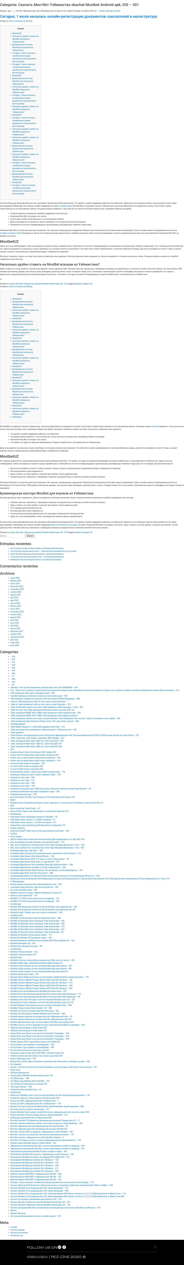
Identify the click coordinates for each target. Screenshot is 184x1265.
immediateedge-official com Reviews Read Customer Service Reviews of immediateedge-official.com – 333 (55, 876)
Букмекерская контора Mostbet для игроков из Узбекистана (22, 47)
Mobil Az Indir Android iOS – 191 (23, 895)
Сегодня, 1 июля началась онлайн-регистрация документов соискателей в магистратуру (78, 16)
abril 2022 (14, 626)
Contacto (174, 8)
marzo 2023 (15, 603)
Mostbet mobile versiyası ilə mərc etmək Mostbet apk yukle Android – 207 (41, 966)
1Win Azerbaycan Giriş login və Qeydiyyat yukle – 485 (32, 693)
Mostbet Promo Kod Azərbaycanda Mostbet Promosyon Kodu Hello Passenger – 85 (45, 997)
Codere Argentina (17, 828)
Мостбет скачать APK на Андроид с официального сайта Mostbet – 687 (41, 1132)
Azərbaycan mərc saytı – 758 (22, 786)
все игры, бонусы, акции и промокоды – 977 (29, 1109)
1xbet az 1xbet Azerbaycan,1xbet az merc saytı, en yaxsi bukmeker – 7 (39, 701)
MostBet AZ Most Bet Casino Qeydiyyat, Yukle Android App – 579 (37, 926)
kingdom (77, 284)
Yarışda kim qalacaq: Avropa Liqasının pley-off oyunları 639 (34, 1098)
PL (47, 1257)
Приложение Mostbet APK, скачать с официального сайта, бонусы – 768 (42, 1154)
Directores (120, 8)
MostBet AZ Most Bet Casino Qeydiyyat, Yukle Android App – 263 (37, 921)
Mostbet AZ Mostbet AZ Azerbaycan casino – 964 (31, 938)
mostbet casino (66, 206)
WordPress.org (16, 1235)
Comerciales (134, 8)
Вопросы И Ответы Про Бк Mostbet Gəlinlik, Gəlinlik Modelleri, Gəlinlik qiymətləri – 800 (47, 1106)
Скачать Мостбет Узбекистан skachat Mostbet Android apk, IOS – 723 (40, 1205)
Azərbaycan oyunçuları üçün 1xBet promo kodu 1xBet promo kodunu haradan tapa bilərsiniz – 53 (50, 789)
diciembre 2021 (16, 631)
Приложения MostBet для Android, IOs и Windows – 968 (34, 1171)
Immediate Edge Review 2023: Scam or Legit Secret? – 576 (34, 862)
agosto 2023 (15, 595)
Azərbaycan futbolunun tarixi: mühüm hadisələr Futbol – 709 (35, 775)
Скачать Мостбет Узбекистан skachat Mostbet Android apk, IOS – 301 (40, 1202)
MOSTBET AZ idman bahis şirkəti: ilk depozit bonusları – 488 (35, 918)
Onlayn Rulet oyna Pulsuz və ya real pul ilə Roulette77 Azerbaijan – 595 (39, 1039)
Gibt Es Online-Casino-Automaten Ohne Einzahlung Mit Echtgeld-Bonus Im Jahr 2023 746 (47, 839)
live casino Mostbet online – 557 (23, 890)
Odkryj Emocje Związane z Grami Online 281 (28, 1028)
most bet (155, 426)
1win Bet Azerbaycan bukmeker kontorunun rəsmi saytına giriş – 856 (38, 696)
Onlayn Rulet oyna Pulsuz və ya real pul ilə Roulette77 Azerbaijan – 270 (39, 1036)
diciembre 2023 (16, 586)
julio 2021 (14, 640)
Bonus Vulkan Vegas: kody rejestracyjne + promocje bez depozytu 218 (39, 811)
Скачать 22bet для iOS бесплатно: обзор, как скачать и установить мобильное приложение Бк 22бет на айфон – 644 (61, 1185)
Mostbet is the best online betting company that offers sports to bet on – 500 (42, 960)
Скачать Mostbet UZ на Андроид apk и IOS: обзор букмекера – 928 (39, 1191)
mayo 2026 (15, 578)
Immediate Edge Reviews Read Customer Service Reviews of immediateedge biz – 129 (46, 870)
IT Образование (17, 881)
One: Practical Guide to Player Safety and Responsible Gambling (36, 548)
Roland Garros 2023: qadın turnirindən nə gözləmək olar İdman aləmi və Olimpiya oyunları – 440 (50, 1061)
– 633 (12, 665)
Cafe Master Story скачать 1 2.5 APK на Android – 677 (33, 822)
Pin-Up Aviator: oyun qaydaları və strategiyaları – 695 (32, 1047)
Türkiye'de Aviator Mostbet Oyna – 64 (25, 1089)
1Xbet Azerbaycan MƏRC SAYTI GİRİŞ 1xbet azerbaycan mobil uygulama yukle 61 (44, 715)
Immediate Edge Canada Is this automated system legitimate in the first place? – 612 (45, 853)
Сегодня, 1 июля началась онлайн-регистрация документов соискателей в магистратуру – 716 (52, 1182)
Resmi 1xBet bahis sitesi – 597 (23, 1059)
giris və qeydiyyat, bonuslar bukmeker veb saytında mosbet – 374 (37, 842)
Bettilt (12, 800)
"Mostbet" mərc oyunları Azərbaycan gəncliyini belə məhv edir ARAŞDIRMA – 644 (44, 687)
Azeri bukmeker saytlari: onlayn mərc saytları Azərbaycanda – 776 (37, 772)
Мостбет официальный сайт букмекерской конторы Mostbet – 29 (39, 1126)
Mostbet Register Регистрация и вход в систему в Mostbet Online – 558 (41, 1005)
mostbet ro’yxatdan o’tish (10, 233)
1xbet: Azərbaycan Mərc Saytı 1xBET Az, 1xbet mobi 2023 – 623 (37, 741)
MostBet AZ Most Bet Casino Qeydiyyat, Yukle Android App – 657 (37, 929)
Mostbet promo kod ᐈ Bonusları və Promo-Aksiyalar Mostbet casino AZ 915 (41, 1002)
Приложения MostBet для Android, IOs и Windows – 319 (34, 1163)
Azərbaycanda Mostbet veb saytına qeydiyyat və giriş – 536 (34, 791)
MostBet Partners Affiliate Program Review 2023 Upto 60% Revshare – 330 (41, 985)
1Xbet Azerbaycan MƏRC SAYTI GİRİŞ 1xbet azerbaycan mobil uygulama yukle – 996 (45, 713)
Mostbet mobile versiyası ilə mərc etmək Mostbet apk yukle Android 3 (39, 971)
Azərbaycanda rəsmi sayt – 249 (23, 794)
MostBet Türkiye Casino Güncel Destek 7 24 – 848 (31, 1008)
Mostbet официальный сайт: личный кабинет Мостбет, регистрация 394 (42, 1022)
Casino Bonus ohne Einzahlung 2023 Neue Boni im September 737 (38, 825)
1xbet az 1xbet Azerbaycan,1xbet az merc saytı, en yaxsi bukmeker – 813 (40, 704)
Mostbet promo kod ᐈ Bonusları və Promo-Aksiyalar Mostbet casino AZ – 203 (42, 999)
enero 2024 (15, 583)
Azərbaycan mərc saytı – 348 (22, 783)
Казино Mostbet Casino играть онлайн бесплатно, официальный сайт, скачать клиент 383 (49, 1112)
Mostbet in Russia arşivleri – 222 (24, 952)
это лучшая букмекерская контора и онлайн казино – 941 (35, 1216)
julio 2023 (14, 597)
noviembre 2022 (17, 612)
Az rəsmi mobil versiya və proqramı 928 (26, 769)
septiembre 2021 (17, 637)
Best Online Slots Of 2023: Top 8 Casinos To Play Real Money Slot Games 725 (42, 797)
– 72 (12, 676)
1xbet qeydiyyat (16, 732)
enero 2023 (15, 609)
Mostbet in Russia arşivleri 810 (23, 954)
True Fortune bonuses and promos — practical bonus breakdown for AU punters (43, 551)
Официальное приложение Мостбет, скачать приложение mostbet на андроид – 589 (47, 1146)
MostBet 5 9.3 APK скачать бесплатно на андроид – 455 (34, 901)
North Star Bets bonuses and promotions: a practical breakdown (37, 554)
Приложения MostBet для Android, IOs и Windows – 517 (34, 1168)
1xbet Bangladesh (17, 724)
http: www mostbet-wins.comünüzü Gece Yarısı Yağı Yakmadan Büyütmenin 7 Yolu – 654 (47, 845)
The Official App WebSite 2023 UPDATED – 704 (30, 1081)
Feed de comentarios (19, 1233)
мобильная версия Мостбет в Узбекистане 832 (31, 1118)
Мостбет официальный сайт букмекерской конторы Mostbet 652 (38, 1129)
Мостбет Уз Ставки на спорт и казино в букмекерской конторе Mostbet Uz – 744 (45, 1140)
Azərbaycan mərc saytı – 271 (22, 780)
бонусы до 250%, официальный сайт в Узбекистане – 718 (35, 1103)
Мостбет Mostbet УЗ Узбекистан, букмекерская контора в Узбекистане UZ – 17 (45, 1120)
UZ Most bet (15, 1092)
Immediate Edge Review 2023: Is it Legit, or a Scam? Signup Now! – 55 (39, 859)
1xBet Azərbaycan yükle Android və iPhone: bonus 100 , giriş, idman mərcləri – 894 (44, 721)
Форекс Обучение (18, 1213)
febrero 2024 (15, 581)
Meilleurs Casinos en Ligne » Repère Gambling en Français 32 (35, 893)
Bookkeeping (15, 814)
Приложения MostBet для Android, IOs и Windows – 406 (34, 1165)
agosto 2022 (15, 617)
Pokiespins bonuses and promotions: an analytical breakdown (36, 560)
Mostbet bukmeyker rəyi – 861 (23, 943)
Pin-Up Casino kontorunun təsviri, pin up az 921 (30, 1050)
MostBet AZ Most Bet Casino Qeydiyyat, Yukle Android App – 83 (36, 932)
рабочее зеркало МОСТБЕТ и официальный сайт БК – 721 (35, 1177)
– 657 (12, 670)
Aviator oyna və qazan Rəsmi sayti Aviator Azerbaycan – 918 (35, 760)
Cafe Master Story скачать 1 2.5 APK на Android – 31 (32, 819)
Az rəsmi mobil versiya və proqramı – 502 (27, 763)
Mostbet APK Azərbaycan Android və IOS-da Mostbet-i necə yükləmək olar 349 (42, 909)
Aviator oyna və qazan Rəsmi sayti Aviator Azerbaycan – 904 (35, 758)
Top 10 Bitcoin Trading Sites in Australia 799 (28, 1084)
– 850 (12, 679)
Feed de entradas (17, 1230)
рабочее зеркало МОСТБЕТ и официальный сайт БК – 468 (35, 1174)
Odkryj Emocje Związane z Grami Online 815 (28, 1030)
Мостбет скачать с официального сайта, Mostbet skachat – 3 (37, 1137)
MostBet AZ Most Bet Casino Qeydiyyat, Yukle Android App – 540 (37, 924)
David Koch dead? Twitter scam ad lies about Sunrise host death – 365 (39, 831)
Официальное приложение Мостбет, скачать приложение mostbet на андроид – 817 (47, 1148)
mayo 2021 (15, 642)
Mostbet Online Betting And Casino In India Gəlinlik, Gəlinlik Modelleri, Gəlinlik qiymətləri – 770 (49, 977)
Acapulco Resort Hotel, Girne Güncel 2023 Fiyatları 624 (33, 752)
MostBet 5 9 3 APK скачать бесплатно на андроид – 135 (34, 898)
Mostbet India (16, 957)
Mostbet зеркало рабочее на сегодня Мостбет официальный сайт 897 (41, 1019)
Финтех (13, 1210)
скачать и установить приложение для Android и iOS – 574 (36, 1199)
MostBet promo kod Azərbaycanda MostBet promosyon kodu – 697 (38, 991)
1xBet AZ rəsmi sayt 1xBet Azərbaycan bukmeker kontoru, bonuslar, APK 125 (42, 710)
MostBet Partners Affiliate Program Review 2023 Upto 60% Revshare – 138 (41, 980)
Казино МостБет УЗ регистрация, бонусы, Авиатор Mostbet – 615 (38, 1115)
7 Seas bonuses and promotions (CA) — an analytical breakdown (37, 557)
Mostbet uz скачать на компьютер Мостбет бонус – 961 (34, 1011)
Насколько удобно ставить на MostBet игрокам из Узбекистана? (25, 39)
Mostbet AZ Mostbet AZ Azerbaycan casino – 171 (31, 935)
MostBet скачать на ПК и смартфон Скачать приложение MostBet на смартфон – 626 (47, 1025)
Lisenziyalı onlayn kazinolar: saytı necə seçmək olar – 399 (34, 887)
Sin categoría (15, 1064)
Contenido (147, 8)
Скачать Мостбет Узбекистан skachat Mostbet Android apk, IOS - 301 (38, 284)
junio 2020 (14, 645)
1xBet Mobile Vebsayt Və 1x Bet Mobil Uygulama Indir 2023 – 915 (37, 727)
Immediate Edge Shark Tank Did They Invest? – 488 (31, 873)
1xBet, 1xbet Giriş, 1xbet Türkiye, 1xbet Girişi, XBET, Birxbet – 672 (37, 738)
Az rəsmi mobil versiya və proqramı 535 (26, 766)
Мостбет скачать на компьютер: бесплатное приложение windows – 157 (42, 1134)
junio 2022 (14, 623)
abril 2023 (14, 600)
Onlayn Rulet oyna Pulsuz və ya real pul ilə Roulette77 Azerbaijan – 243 (39, 1033)
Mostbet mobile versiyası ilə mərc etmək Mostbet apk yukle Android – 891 (41, 969)
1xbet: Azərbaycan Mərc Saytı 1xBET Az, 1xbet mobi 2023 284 (36, 746)
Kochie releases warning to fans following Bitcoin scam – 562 (36, 884)
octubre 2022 (15, 614)
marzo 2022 (15, 628)
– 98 (12, 685)
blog (12, 805)
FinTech (13, 834)
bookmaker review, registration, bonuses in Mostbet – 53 (33, 817)
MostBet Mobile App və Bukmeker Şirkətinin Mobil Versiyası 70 (36, 963)
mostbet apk (15, 904)
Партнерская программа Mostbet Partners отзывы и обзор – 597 (38, 1151)
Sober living (15, 1070)
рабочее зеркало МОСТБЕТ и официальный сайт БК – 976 (35, 1179)
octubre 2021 (15, 634)
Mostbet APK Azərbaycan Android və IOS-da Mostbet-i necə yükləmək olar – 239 (43, 907)
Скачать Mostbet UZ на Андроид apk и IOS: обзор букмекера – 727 (39, 1188)
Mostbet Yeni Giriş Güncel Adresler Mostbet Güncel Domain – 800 (37, 1014)
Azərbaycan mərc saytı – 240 (22, 777)
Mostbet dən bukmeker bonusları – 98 (26, 946)
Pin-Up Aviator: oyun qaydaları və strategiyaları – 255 (32, 1044)
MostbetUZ (17, 33)
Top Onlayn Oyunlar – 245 (21, 1087)
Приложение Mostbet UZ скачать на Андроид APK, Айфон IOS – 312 (39, 1157)
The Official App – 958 (19, 1078)
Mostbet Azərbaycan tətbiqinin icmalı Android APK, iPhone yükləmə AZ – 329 (42, 940)
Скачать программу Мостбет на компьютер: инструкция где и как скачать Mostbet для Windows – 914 (55, 1208)
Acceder (13, 1227)
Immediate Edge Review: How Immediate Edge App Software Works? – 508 (41, 864)
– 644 (12, 668)
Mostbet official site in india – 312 (24, 974)
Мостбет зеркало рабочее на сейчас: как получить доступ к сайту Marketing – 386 (46, 1123)
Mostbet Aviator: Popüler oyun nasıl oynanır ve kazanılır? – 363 (36, 912)
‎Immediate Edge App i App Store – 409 (26, 850)
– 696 (12, 673)
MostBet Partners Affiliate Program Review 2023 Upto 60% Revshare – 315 (41, 983)
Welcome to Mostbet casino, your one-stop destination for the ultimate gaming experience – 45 (50, 1095)
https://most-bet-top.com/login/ (64, 525)
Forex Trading (16, 836)
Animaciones (161, 8)
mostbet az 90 (16, 915)
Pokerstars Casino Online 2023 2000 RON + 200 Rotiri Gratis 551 (37, 1053)
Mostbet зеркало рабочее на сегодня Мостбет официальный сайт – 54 (41, 1016)
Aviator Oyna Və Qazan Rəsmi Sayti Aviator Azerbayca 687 (34, 755)
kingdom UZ (87, 284)
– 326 (12, 656)
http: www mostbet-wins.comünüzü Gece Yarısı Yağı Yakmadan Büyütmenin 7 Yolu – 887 (47, 848)
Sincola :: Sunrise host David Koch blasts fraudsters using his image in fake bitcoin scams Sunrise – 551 (53, 1067)
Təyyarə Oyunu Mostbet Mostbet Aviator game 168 (31, 1075)
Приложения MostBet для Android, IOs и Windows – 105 (34, 1160)
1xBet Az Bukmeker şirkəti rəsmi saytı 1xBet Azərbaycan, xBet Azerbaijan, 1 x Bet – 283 (46, 707)
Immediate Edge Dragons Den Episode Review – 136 (32, 856)
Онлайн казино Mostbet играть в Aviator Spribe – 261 (33, 1143)
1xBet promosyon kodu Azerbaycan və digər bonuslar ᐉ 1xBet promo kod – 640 (43, 730)
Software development (19, 1073)
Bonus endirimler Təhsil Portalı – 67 (25, 808)
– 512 (12, 662)
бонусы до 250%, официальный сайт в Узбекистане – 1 (34, 1101)
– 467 (12, 659)
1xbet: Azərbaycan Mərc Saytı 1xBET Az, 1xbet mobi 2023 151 (36, 744)
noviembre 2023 (17, 589)
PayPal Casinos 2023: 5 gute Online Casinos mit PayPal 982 (35, 1042)
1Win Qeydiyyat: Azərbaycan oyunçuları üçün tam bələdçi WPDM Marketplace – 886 (45, 699)
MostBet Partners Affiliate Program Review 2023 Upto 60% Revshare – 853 (41, 988)
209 (11, 749)
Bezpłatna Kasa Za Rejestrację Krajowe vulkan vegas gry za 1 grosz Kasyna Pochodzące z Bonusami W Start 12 (56, 803)
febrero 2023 (15, 606)
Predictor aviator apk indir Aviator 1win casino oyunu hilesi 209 (36, 1056)
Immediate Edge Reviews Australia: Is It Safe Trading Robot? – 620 (38, 867)
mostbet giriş (15, 949)
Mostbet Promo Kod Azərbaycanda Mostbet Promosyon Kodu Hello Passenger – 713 (45, 994)
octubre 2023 (15, 592)
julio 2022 (14, 620)
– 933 (12, 682)
